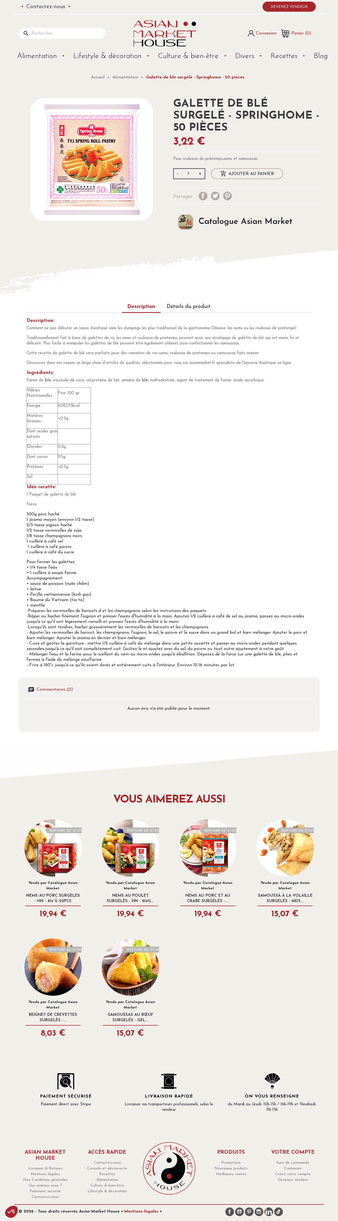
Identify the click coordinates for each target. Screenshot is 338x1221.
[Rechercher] (61, 33)
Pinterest (227, 196)
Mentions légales (45, 1174)
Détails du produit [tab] (189, 306)
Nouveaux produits (230, 1168)
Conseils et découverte (107, 1168)
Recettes (285, 56)
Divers (245, 56)
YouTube (239, 1211)
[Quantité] (188, 173)
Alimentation (38, 56)
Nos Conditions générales (45, 1180)
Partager (203, 196)
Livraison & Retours (45, 1168)
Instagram (259, 1211)
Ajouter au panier (247, 173)
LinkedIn (268, 1211)
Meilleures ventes (231, 1174)
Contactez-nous (45, 6)
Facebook (229, 1211)
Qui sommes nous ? (45, 1186)
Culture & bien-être (189, 56)
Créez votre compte (293, 1174)
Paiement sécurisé (45, 1191)
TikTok (278, 1211)
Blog (321, 56)
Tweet (215, 196)
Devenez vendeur (289, 7)
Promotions (231, 1163)
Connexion (293, 1168)
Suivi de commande (292, 1163)
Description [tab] (141, 306)
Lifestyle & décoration (108, 56)
